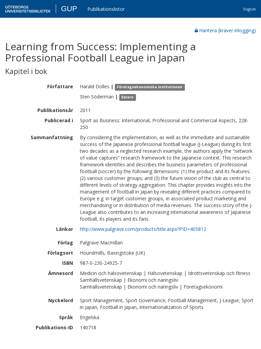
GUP (69, 8)
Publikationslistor (106, 9)
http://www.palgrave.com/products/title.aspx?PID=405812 (143, 229)
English (249, 9)
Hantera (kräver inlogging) (225, 30)
